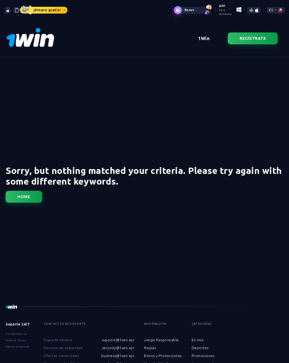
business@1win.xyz (117, 352)
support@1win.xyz (118, 336)
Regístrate (253, 34)
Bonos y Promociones (163, 352)
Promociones (203, 352)
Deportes (200, 344)
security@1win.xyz (118, 344)
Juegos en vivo (205, 360)
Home (23, 193)
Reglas (150, 344)
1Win (203, 34)
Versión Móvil (156, 360)
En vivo (198, 336)
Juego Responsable (161, 336)
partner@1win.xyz (118, 360)
